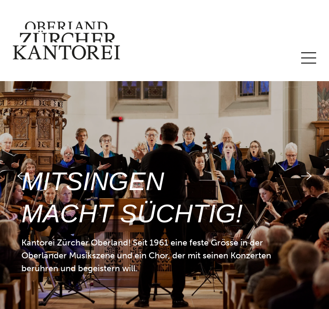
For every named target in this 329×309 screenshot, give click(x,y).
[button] (16, 155)
